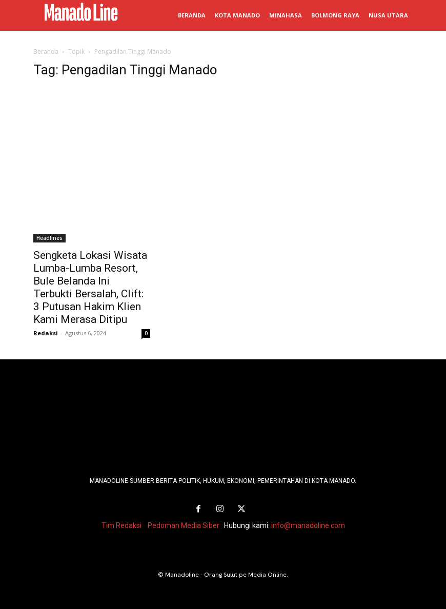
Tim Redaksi (121, 525)
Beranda (45, 51)
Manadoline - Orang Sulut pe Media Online (226, 575)
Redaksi (45, 333)
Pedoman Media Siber (183, 525)
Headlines (49, 237)
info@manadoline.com (308, 525)
